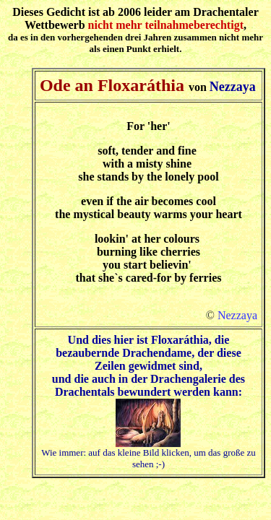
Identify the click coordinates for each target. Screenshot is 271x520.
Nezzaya (237, 315)
